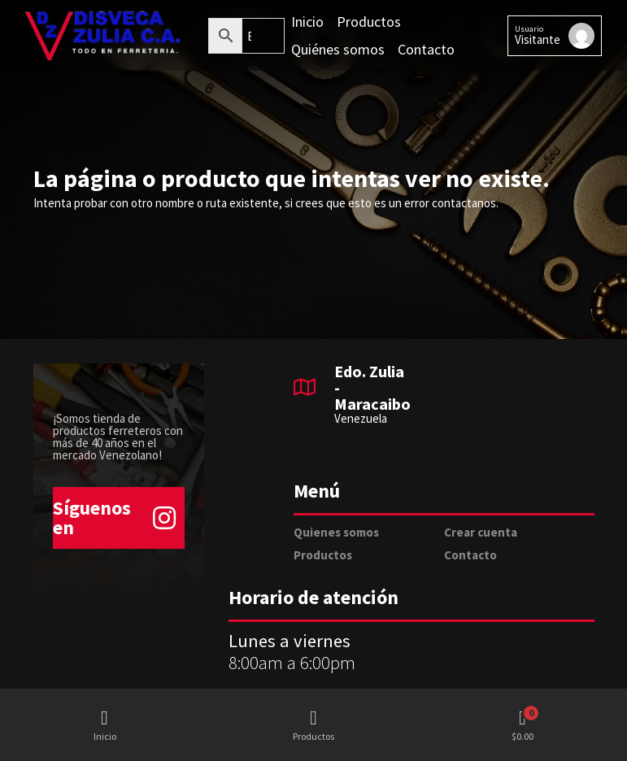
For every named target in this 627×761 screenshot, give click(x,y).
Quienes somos (336, 532)
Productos (323, 555)
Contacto (470, 555)
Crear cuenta (480, 532)
